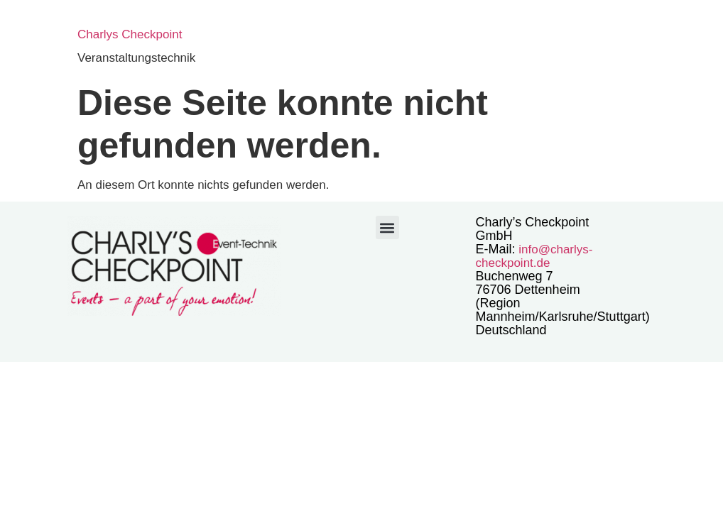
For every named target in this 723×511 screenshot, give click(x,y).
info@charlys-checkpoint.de (534, 256)
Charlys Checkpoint (129, 34)
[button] (387, 227)
